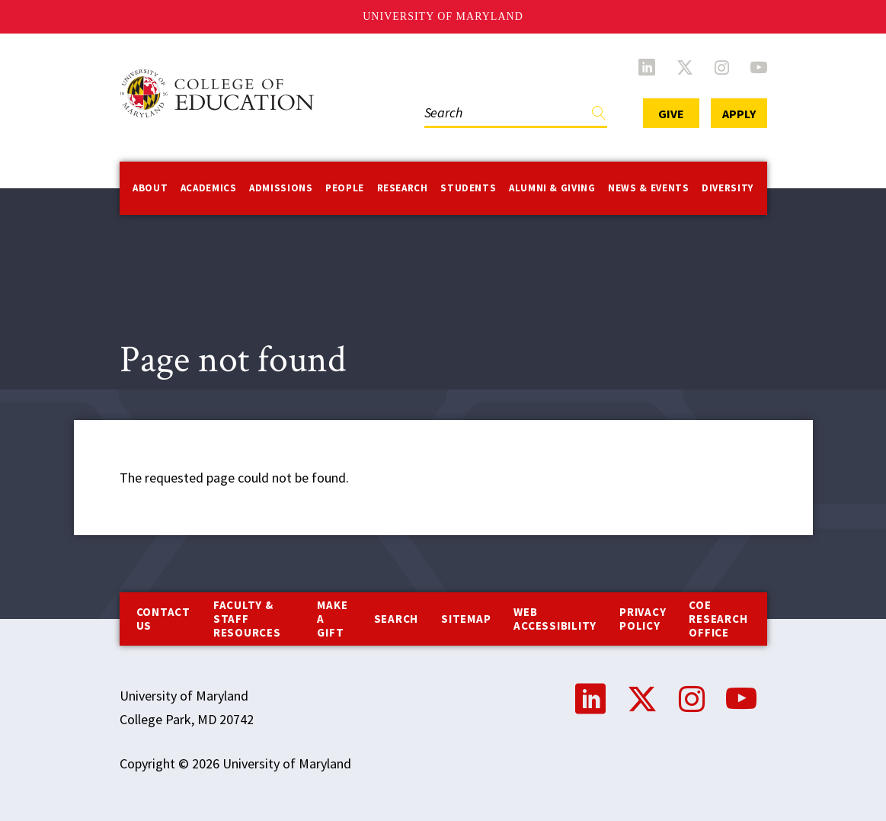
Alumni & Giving (552, 187)
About (150, 187)
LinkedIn (646, 67)
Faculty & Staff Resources (247, 619)
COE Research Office (718, 619)
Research (402, 187)
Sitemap (466, 618)
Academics (209, 187)
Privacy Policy (642, 619)
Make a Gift (332, 619)
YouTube (758, 67)
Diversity (727, 187)
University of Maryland (443, 16)
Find (598, 116)
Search (396, 618)
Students (468, 187)
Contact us (163, 619)
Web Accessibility (555, 619)
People (344, 187)
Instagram (722, 67)
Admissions (281, 187)
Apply (739, 113)
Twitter (684, 67)
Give (671, 113)
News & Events (648, 187)
